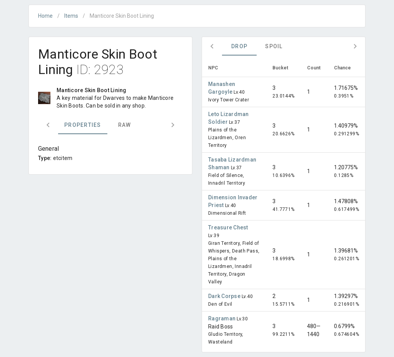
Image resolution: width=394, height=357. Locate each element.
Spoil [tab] (273, 46)
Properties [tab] (82, 125)
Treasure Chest (228, 227)
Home (45, 16)
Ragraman (222, 318)
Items (71, 16)
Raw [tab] (124, 125)
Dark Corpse (225, 296)
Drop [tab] (239, 46)
